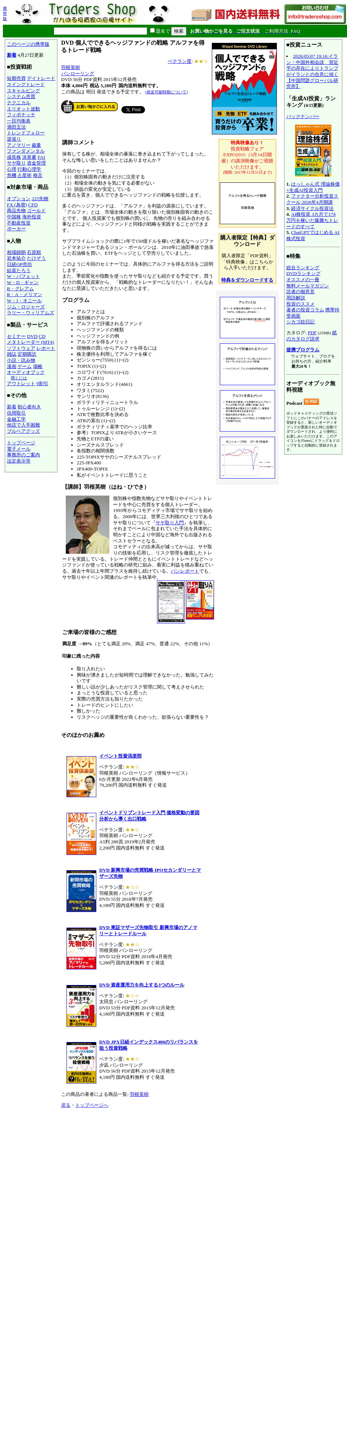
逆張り (14, 139)
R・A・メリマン (24, 294)
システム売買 (21, 96)
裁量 (36, 145)
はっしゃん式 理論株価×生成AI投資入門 (313, 187)
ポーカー (16, 228)
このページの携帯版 (28, 44)
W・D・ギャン (23, 282)
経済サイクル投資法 (312, 208)
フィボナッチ (21, 114)
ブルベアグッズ (23, 431)
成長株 (14, 157)
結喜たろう (19, 270)
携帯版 (5, 13)
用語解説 (295, 297)
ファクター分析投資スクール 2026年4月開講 (312, 199)
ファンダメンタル (26, 151)
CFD (33, 204)
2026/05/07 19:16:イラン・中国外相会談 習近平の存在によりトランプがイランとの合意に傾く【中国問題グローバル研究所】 (312, 71)
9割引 (42, 383)
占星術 (24, 175)
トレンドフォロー (26, 133)
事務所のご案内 (23, 454)
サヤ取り (16, 163)
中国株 (14, 216)
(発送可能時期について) (166, 92)
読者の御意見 (300, 291)
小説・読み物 (21, 360)
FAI (41, 157)
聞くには (19, 378)
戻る (65, 1105)
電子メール (19, 449)
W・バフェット (23, 276)
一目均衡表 (19, 121)
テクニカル (19, 102)
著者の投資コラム (305, 309)
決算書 (29, 157)
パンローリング (77, 73)
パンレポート (185, 571)
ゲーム (24, 366)
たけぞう (36, 258)
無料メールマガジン (307, 285)
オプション (19, 198)
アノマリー (19, 145)
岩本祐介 (16, 258)
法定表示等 (19, 461)
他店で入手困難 (23, 425)
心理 (11, 169)
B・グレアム (20, 288)
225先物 (40, 198)
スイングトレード (26, 84)
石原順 (34, 252)
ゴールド (36, 210)
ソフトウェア (21, 348)
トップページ (21, 442)
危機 (11, 175)
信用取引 (16, 413)
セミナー (16, 336)
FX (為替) (17, 204)
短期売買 (16, 78)
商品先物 (16, 210)
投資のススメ (300, 304)
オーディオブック (26, 372)
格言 (38, 175)
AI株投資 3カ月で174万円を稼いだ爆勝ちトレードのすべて (312, 220)
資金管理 (36, 163)
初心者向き (29, 406)
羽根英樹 (70, 67)
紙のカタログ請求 (311, 336)
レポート (45, 348)
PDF (312, 332)
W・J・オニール (24, 300)
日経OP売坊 (19, 264)
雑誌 (11, 354)
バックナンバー (302, 116)
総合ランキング (302, 267)
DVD (32, 336)
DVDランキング (303, 273)
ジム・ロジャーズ (26, 307)
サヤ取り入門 (170, 522)
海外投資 (31, 216)
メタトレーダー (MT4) (30, 342)
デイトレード (41, 78)
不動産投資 (19, 223)
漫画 (11, 366)
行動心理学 (29, 169)
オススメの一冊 (302, 279)
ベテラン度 (179, 61)
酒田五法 (16, 127)
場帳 (38, 366)
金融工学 (16, 419)
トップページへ (91, 1105)
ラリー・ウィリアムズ (30, 312)
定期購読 (26, 354)
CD (42, 336)
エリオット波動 (23, 109)
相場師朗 (16, 252)
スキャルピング (23, 90)
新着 (11, 55)
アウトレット (21, 383)
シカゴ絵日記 (300, 321)
